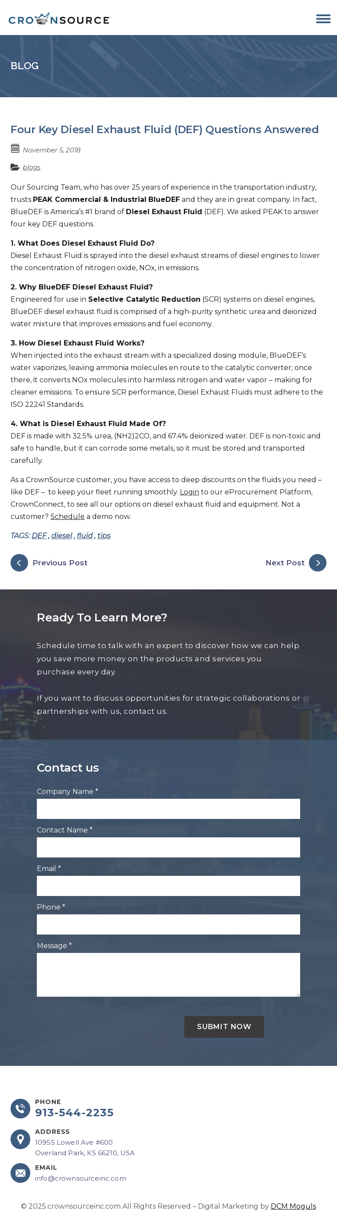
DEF (39, 536)
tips (104, 536)
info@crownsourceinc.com (80, 1178)
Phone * (51, 907)
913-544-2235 (74, 1113)
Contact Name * (65, 830)
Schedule (67, 516)
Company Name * (67, 791)
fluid (85, 536)
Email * (49, 868)
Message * (54, 946)
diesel (61, 536)
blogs (31, 167)
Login (189, 492)
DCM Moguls (293, 1206)
